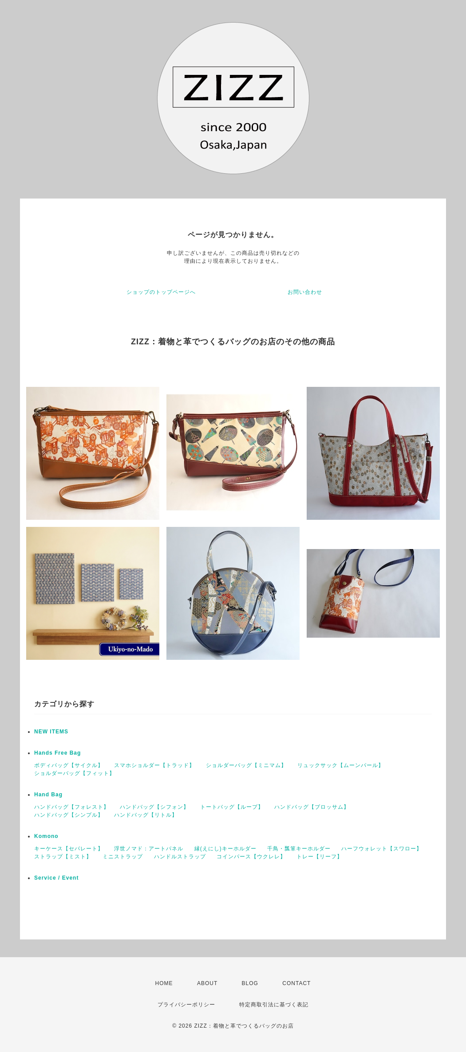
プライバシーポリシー (186, 1004)
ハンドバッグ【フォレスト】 (71, 807)
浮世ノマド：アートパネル (148, 848)
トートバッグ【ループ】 (232, 807)
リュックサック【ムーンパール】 (340, 765)
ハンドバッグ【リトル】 (146, 815)
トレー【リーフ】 (319, 856)
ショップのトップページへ (161, 292)
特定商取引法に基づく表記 (273, 1004)
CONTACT (296, 983)
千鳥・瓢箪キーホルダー (299, 848)
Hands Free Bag (57, 753)
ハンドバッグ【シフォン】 (154, 807)
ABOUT (207, 983)
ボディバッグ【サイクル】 (68, 765)
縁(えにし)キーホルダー (225, 848)
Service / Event (56, 878)
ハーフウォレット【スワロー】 (381, 848)
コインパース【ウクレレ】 (251, 856)
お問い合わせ (305, 292)
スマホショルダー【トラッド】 (154, 765)
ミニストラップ (123, 856)
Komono (46, 836)
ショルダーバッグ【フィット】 (74, 773)
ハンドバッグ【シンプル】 (68, 815)
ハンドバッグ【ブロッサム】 (311, 807)
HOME (164, 983)
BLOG (250, 983)
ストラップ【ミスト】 (63, 856)
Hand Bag (48, 794)
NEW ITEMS (51, 732)
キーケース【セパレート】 (68, 848)
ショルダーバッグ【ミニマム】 (246, 765)
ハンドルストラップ (180, 856)
